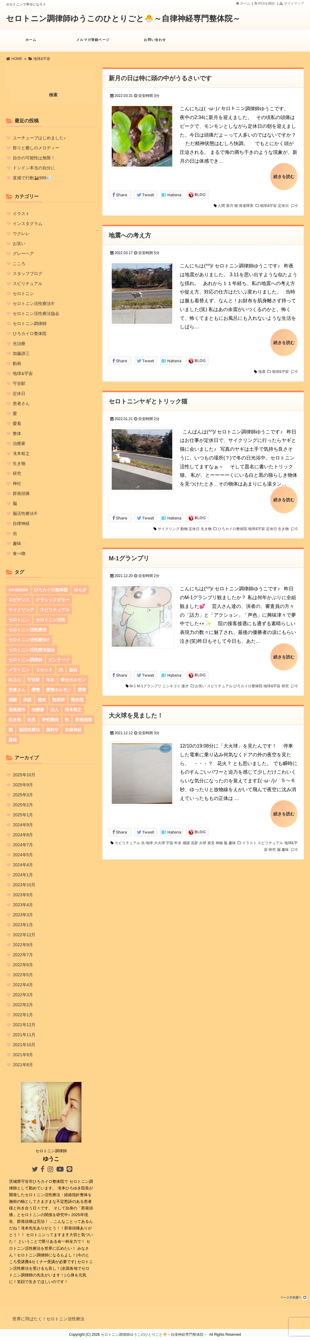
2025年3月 (23, 794)
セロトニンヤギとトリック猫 (148, 399)
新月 (229, 205)
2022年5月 (23, 974)
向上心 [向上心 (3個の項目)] (14, 679)
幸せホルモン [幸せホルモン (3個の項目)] (73, 679)
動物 (184, 525)
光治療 (19, 343)
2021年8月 (23, 1064)
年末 (177, 837)
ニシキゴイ (171, 681)
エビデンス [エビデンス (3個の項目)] (19, 599)
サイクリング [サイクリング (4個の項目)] (21, 609)
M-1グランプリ (129, 555)
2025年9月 (23, 784)
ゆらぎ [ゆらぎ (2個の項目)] (80, 589)
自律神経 (21, 523)
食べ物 (19, 553)
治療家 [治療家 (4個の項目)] (37, 709)
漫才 (185, 681)
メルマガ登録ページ (93, 42)
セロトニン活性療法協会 (36, 313)
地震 (261, 369)
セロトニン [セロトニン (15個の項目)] (19, 619)
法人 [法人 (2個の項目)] (54, 709)
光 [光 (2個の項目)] (61, 669)
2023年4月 (23, 904)
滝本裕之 (21, 453)
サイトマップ (291, 3)
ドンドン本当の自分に (34, 167)
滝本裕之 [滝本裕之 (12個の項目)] (73, 709)
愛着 (17, 423)
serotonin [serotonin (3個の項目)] (18, 589)
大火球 (159, 837)
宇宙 (169, 837)
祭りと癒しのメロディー (36, 147)
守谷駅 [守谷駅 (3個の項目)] (33, 679)
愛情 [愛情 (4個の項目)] (35, 689)
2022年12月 (24, 934)
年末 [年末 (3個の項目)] (50, 679)
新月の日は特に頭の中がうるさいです (160, 78)
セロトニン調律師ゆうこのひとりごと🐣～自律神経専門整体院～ (123, 18)
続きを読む (284, 176)
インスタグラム (27, 223)
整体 (17, 433)
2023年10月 (24, 884)
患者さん (21, 403)
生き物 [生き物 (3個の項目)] (14, 719)
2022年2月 (23, 1004)
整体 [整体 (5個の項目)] (42, 699)
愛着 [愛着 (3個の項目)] (82, 689)
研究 (285, 681)
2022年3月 (23, 994)
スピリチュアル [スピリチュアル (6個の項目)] (55, 609)
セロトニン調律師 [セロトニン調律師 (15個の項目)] (25, 659)
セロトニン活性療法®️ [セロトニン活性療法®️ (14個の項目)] (29, 639)
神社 (17, 483)
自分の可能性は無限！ (34, 157)
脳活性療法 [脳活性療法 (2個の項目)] (29, 729)
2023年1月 (23, 924)
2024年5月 (23, 854)
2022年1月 (23, 1014)
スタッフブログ (27, 273)
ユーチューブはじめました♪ (39, 137)
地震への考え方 (130, 234)
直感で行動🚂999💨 (32, 177)
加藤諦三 (21, 353)
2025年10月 (24, 774)
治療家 (19, 443)
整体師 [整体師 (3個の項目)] (58, 699)
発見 (211, 837)
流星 (194, 837)
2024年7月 (23, 844)
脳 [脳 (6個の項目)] (10, 729)
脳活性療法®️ (25, 513)
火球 (202, 837)
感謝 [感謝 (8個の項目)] (12, 699)
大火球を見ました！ (136, 711)
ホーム (243, 3)
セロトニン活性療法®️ (33, 303)
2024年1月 (23, 874)
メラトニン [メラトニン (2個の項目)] (19, 669)
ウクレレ (21, 233)
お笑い (200, 681)
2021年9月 (23, 1054)
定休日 (283, 205)
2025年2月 (23, 804)
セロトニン (23, 293)
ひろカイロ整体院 (232, 525)
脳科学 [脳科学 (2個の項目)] (52, 729)
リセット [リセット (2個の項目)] (44, 669)
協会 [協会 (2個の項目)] (73, 669)
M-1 (133, 681)
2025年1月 (23, 814)
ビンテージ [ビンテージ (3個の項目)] (59, 659)
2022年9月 (23, 944)
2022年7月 (23, 954)
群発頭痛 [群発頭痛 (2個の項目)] (83, 719)
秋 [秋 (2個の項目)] (67, 719)
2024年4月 (23, 864)
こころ (19, 263)
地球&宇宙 (268, 205)
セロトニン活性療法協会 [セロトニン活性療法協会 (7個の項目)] (31, 649)
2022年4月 (23, 984)
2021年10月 (24, 1044)
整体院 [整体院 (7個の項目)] (77, 699)
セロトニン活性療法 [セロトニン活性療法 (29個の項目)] (27, 629)
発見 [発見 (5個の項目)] (31, 719)
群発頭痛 (21, 493)
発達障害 (246, 205)
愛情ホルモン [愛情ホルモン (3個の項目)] (58, 689)
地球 (149, 837)
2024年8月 (23, 834)
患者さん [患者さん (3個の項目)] (16, 689)
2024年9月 (23, 824)
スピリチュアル (219, 681)
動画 (17, 363)
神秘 (219, 837)
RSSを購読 (266, 3)
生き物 (206, 525)
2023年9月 (23, 894)
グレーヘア (23, 253)
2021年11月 (24, 1034)
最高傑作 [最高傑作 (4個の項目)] (16, 709)
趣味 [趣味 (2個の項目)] (12, 739)
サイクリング (169, 525)
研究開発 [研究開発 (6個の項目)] (50, 719)
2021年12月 (24, 1024)
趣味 (232, 837)
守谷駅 (19, 383)
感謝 (186, 837)
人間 (221, 205)
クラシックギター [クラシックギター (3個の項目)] (53, 599)
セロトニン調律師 (30, 323)
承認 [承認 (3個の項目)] (27, 699)
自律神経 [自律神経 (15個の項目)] (73, 729)
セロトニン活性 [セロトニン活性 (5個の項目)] (50, 619)
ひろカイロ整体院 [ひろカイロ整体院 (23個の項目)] (51, 589)
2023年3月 (23, 914)
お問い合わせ (155, 42)
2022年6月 (23, 964)
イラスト (249, 837)
